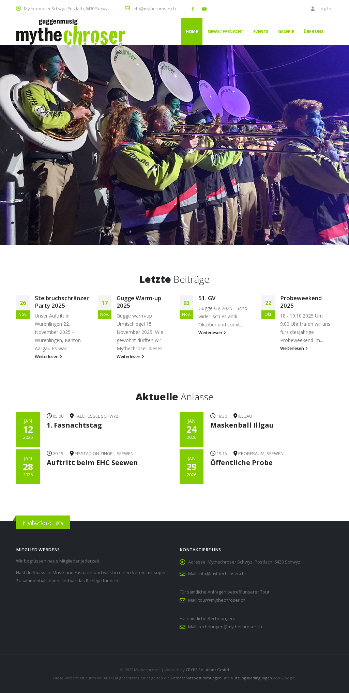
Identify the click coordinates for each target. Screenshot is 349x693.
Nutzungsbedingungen (251, 677)
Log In (320, 9)
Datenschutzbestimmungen (196, 677)
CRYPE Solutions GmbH (207, 669)
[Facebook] (193, 9)
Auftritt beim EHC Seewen (92, 462)
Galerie (286, 31)
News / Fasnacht (225, 31)
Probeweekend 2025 (301, 301)
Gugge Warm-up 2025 (139, 301)
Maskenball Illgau (242, 425)
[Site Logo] (70, 31)
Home (192, 31)
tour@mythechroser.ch (221, 600)
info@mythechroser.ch (150, 9)
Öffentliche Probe (241, 462)
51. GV (206, 298)
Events (260, 31)
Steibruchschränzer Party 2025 (62, 301)
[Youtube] (204, 9)
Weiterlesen (48, 356)
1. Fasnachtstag (74, 425)
